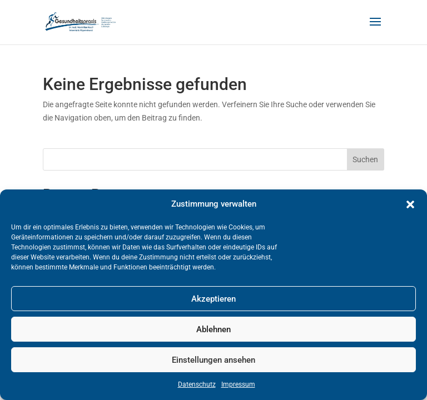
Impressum (238, 384)
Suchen (365, 159)
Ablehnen (213, 329)
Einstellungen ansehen (213, 360)
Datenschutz (197, 384)
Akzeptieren (213, 299)
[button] (410, 204)
